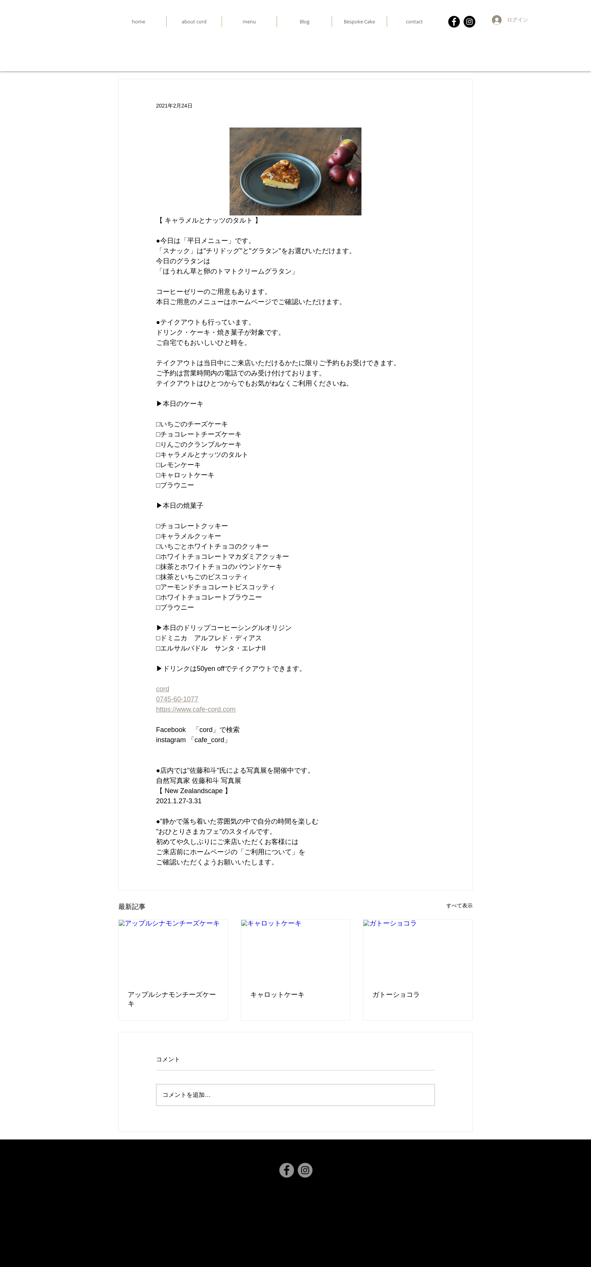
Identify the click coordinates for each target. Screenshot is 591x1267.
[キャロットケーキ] (295, 950)
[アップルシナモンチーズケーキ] (173, 950)
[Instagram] (469, 22)
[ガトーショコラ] (417, 950)
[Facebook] (454, 22)
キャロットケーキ (277, 994)
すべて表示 (459, 906)
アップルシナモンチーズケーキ (172, 998)
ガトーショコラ (396, 994)
